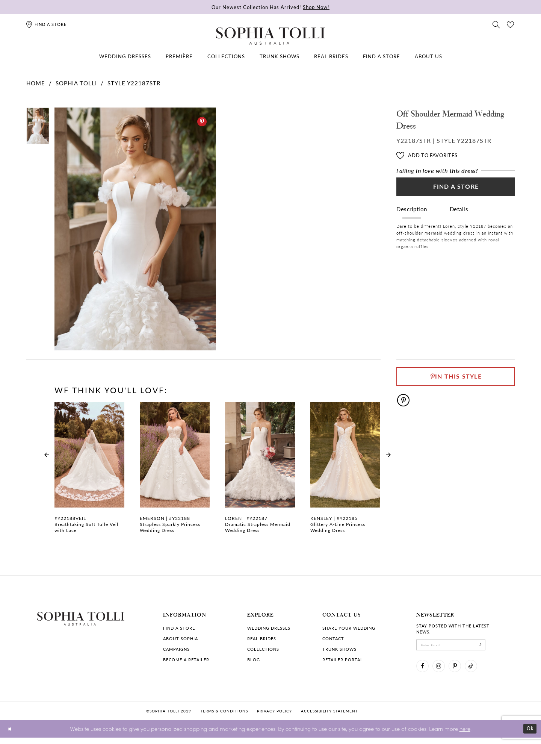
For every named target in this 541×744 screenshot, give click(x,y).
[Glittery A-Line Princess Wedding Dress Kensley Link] (345, 471)
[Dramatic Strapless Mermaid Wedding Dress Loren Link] (260, 471)
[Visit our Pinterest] (463, 671)
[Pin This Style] (455, 379)
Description (411, 215)
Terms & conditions (224, 717)
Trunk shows (339, 649)
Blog (253, 659)
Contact (333, 638)
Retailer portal (342, 659)
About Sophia (180, 638)
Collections (263, 649)
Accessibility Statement (329, 717)
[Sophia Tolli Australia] (270, 36)
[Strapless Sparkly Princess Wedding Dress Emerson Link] (175, 471)
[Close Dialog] (11, 735)
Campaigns (176, 649)
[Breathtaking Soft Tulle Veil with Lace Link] (89, 471)
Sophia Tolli (76, 83)
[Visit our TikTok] (483, 671)
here (464, 735)
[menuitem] (125, 56)
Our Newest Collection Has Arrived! (270, 7)
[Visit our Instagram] (444, 671)
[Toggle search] (496, 24)
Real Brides (261, 638)
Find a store (179, 628)
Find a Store (456, 190)
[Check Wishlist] (510, 24)
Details (459, 215)
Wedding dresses (268, 628)
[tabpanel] (133, 229)
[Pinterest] (202, 122)
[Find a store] (46, 24)
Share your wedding (348, 628)
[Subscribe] (497, 646)
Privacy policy (274, 717)
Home (35, 83)
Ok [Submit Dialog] (528, 735)
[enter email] (460, 646)
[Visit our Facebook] (424, 671)
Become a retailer (186, 659)
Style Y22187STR (133, 83)
